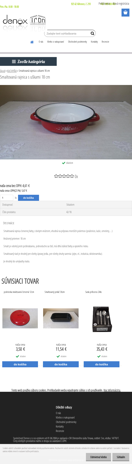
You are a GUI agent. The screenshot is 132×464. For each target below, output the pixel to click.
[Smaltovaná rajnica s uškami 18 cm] (66, 86)
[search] (92, 34)
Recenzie (105, 41)
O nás (41, 41)
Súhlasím (121, 457)
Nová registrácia (121, 3)
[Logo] (23, 23)
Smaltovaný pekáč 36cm (55, 292)
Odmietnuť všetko (98, 457)
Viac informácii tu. (112, 390)
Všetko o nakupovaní (55, 41)
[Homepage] (32, 42)
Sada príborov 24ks (93, 292)
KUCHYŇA (12, 71)
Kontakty (94, 41)
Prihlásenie (104, 3)
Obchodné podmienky (77, 41)
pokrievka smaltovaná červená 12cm (19, 292)
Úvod (2, 71)
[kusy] (6, 198)
